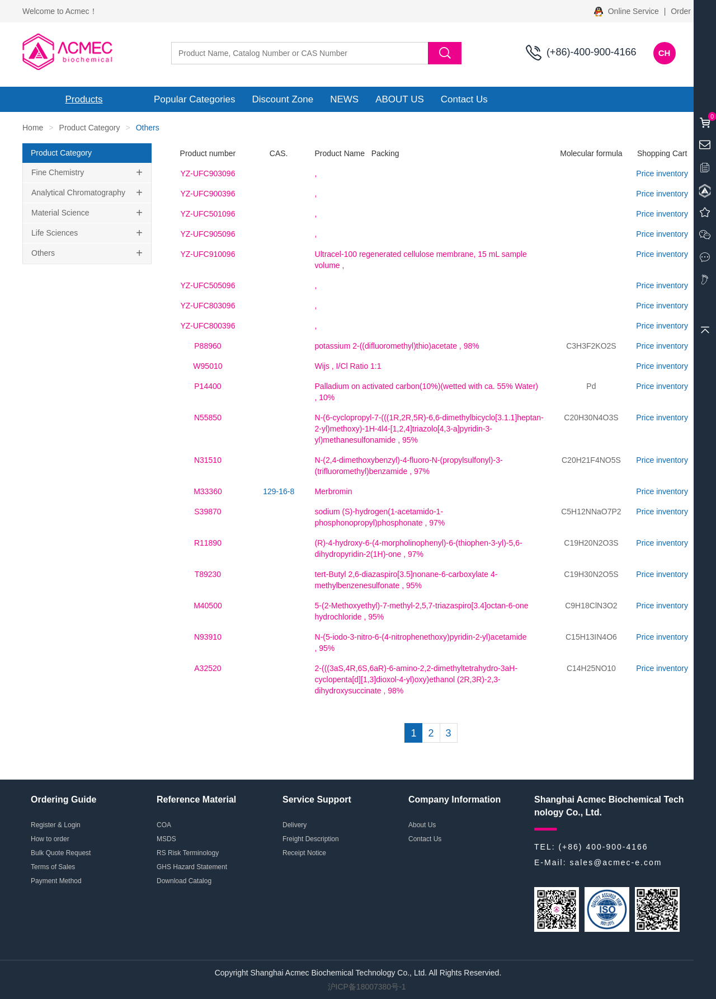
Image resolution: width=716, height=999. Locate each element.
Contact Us (464, 99)
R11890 (208, 542)
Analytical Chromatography (78, 192)
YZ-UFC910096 (207, 254)
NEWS (344, 99)
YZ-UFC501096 (207, 213)
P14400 (207, 386)
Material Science (60, 212)
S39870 (207, 511)
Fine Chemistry (57, 172)
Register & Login (56, 825)
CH (664, 53)
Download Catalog (184, 881)
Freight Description (310, 839)
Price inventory (662, 173)
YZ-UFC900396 (207, 193)
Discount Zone (283, 99)
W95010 (207, 366)
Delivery (294, 825)
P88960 (207, 345)
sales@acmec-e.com (615, 862)
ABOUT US (399, 99)
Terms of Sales (53, 867)
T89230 (208, 574)
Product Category (89, 127)
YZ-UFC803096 (207, 305)
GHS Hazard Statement (192, 867)
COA (164, 825)
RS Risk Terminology (188, 853)
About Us (422, 825)
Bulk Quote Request (61, 853)
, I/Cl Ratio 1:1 (348, 366)
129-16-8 (278, 491)
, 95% (429, 428)
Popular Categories (194, 99)
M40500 (208, 605)
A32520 (207, 668)
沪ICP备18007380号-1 (367, 986)
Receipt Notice (304, 853)
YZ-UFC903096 (207, 173)
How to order (50, 839)
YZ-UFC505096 (207, 285)
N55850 (208, 417)
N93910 (208, 636)
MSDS (166, 839)
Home (32, 127)
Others (43, 252)
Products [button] (83, 99)
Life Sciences (54, 232)
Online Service (627, 11)
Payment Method (56, 881)
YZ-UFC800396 (207, 325)
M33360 (208, 491)
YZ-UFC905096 (207, 233)
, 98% (397, 345)
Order (681, 11)
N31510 (208, 460)
